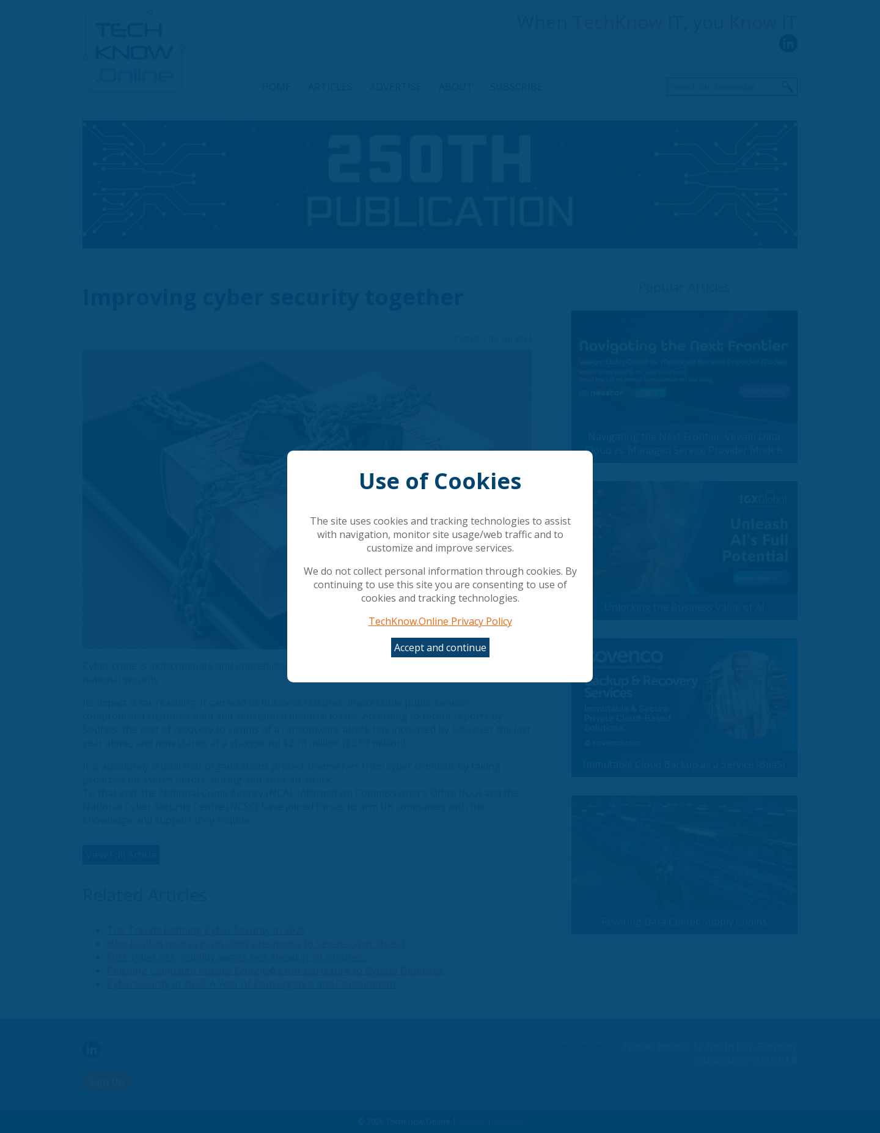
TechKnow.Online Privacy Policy (440, 621)
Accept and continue (440, 647)
